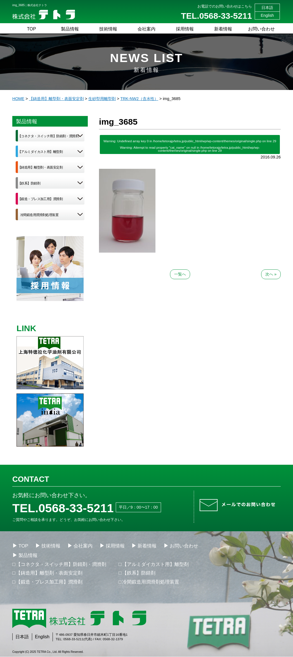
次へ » (271, 274)
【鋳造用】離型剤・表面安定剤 (40, 167)
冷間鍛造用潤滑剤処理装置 (39, 215)
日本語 (267, 7)
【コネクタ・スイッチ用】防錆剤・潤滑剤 (48, 136)
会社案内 (146, 29)
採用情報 (185, 29)
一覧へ (180, 274)
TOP (31, 29)
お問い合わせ (261, 29)
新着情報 (223, 29)
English (267, 15)
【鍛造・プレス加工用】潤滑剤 (40, 199)
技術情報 (108, 29)
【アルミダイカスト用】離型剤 (40, 151)
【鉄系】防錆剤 (29, 183)
